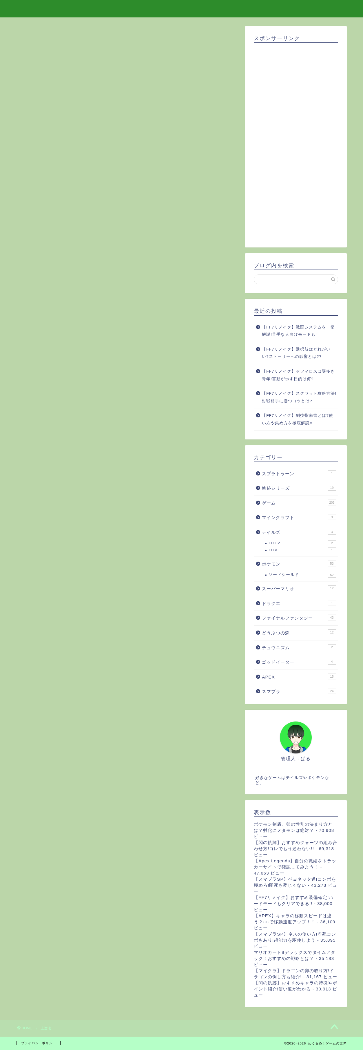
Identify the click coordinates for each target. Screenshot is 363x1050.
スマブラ (299, 691)
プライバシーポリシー (38, 1043)
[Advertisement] (296, 143)
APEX (299, 676)
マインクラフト (299, 517)
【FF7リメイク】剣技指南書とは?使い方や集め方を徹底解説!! (297, 419)
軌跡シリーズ (299, 488)
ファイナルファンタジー (299, 617)
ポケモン (299, 563)
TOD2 (302, 543)
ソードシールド (302, 575)
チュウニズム (299, 647)
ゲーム (299, 502)
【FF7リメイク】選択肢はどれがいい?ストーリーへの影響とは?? (296, 353)
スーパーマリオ (299, 588)
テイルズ (299, 532)
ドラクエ (299, 603)
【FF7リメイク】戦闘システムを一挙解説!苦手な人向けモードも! (298, 331)
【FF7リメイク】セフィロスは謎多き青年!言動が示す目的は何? (298, 375)
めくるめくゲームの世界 (181, 8)
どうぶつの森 (299, 632)
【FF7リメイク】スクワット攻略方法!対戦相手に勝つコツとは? (299, 397)
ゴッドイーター (299, 662)
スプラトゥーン (299, 473)
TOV (302, 550)
